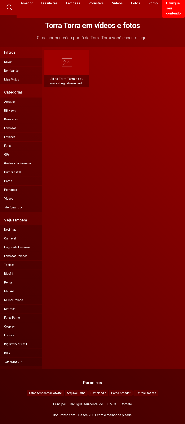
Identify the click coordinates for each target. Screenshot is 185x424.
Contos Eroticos (146, 393)
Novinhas (10, 229)
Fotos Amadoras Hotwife (45, 393)
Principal (59, 404)
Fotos (8, 145)
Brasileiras (11, 119)
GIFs (7, 154)
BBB (7, 353)
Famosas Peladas (15, 256)
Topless (9, 265)
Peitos (8, 282)
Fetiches (9, 137)
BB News (10, 110)
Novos (8, 62)
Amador (9, 101)
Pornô (8, 181)
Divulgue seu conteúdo (86, 404)
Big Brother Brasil (15, 344)
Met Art (9, 291)
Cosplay (9, 326)
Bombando (11, 70)
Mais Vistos (11, 79)
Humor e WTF (13, 172)
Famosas (10, 128)
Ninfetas (9, 309)
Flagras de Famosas (17, 247)
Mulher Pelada (13, 300)
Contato (126, 404)
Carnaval (10, 238)
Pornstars (10, 189)
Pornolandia (98, 393)
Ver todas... (13, 207)
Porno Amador (121, 393)
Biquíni (8, 273)
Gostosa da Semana (17, 163)
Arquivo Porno (76, 393)
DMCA (112, 404)
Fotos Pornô (12, 317)
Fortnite (9, 335)
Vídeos (8, 198)
